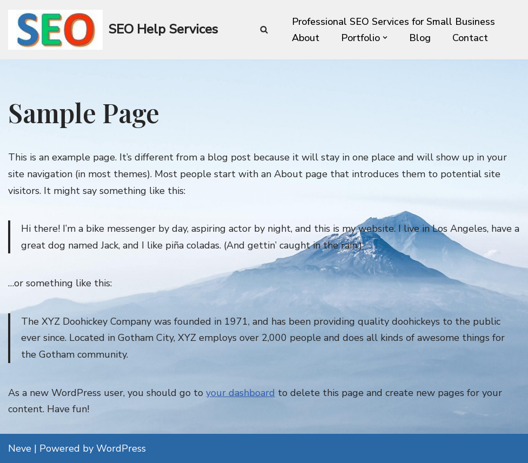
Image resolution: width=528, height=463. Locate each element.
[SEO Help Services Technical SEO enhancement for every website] (113, 30)
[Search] (264, 29)
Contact (470, 37)
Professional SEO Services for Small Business (393, 21)
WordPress (121, 448)
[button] (385, 37)
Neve (19, 448)
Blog (420, 37)
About (305, 37)
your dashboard (240, 392)
